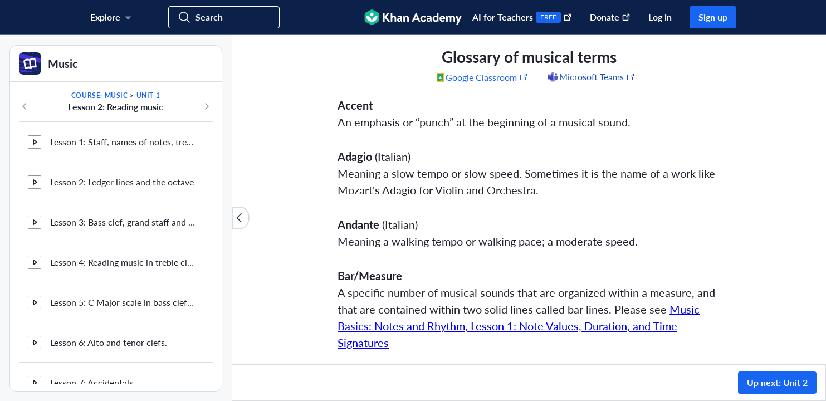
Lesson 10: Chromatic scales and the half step (122, 324)
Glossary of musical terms (100, 364)
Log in (660, 17)
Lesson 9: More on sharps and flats (117, 283)
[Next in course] (206, 106)
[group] (529, 199)
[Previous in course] (24, 106)
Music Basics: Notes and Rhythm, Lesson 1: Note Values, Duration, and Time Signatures (519, 325)
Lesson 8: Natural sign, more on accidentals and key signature (122, 243)
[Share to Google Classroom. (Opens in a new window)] (482, 77)
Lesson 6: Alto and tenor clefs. (108, 163)
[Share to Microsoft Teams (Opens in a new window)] (590, 77)
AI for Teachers (522, 17)
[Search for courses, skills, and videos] (224, 17)
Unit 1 (148, 95)
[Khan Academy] (413, 17)
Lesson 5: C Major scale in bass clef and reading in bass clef (122, 123)
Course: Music (99, 95)
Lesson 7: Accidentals (91, 203)
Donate (610, 17)
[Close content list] (241, 218)
